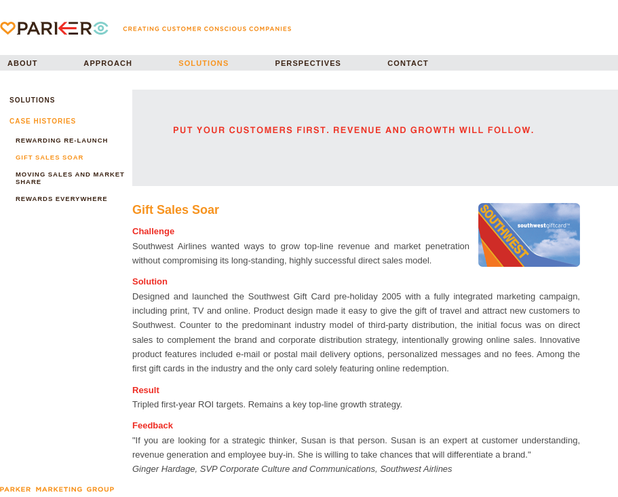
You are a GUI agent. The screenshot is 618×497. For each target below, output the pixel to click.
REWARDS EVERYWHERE (62, 198)
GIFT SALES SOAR (49, 157)
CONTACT (408, 63)
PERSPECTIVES (308, 63)
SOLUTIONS (203, 63)
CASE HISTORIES (42, 121)
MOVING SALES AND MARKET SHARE (70, 177)
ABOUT (22, 63)
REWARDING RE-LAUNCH (62, 140)
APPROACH (107, 63)
